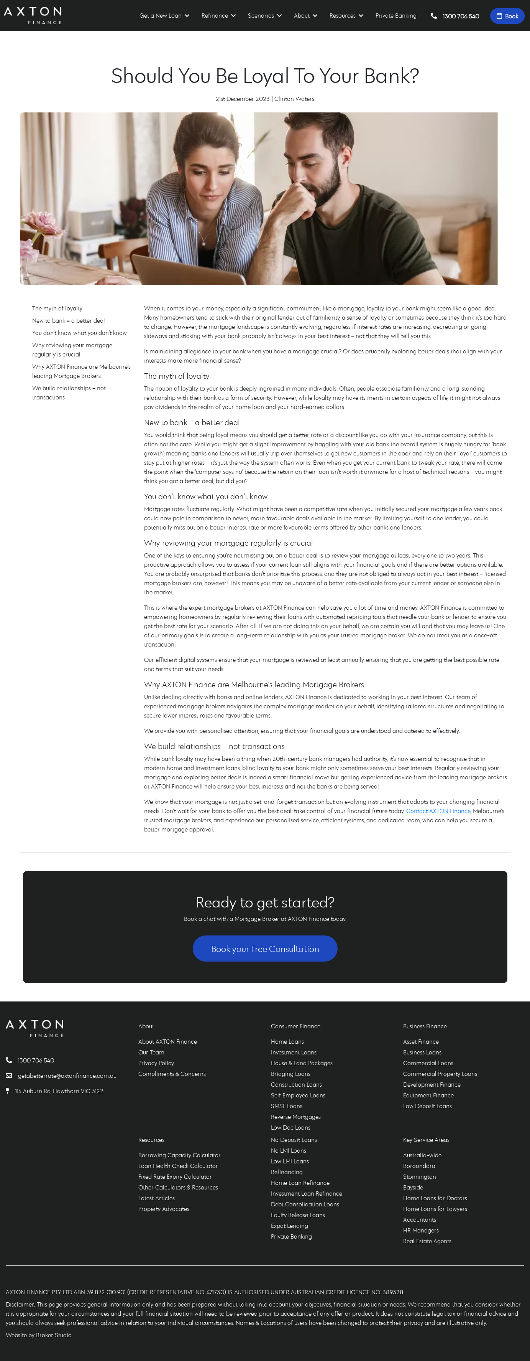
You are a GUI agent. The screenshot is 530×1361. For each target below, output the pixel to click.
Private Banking (396, 15)
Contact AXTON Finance (438, 811)
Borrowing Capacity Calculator (179, 1155)
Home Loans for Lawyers (435, 1209)
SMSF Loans (286, 1106)
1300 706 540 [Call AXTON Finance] (36, 1060)
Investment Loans (294, 1052)
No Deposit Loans (294, 1139)
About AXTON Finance (167, 1041)
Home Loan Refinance (300, 1182)
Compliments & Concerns (172, 1073)
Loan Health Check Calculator (178, 1166)
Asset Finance (421, 1041)
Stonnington (419, 1176)
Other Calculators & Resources (178, 1187)
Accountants (419, 1219)
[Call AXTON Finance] (12, 1060)
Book (507, 16)
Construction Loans (296, 1084)
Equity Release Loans (298, 1215)
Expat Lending (289, 1225)
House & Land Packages (302, 1063)
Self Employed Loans (298, 1095)
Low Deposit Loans (427, 1106)
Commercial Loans (428, 1063)
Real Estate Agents (427, 1241)
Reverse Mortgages (296, 1116)
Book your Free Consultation (265, 948)
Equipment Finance (428, 1095)
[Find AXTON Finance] (10, 1090)
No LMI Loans (288, 1150)
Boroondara (419, 1166)
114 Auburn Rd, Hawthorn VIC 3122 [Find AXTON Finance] (59, 1091)
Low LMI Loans (290, 1161)
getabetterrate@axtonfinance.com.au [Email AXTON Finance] (67, 1075)
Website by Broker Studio (39, 1335)
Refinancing (287, 1172)
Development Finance (432, 1084)
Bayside (413, 1187)
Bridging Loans (290, 1073)
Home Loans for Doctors (435, 1198)
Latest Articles (156, 1198)
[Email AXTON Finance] (12, 1075)
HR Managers (421, 1230)
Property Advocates (163, 1209)
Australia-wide (422, 1155)
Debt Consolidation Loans (305, 1204)
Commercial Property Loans (440, 1073)
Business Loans (422, 1052)
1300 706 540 (455, 16)
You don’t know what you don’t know (79, 333)
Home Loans (287, 1041)
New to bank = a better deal (68, 320)
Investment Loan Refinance (306, 1193)
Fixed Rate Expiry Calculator (175, 1176)
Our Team (151, 1052)
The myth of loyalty (57, 308)
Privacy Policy (156, 1063)
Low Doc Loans (290, 1127)
